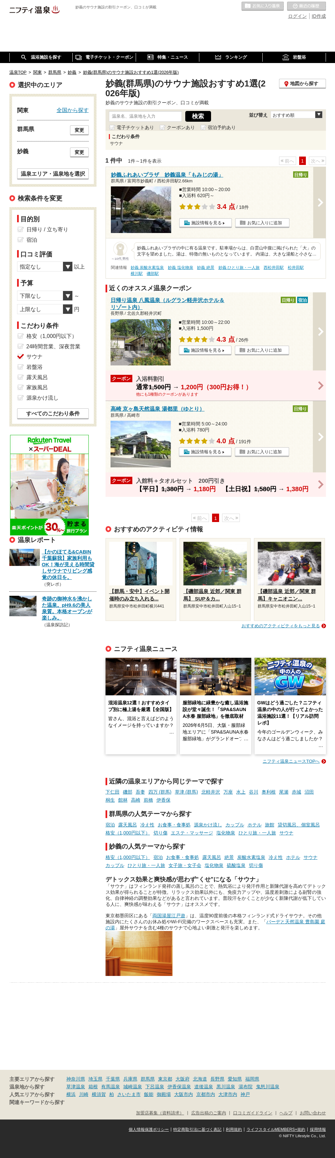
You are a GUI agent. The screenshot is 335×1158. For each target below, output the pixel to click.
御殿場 (164, 1094)
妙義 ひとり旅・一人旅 (239, 267)
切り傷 (160, 832)
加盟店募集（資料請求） (160, 1113)
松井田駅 (296, 267)
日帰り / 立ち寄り (47, 229)
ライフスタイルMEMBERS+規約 (276, 1129)
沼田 (309, 792)
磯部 (127, 792)
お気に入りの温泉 (263, 6)
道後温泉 (203, 1086)
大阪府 (183, 1079)
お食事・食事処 (174, 824)
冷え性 (147, 824)
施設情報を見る (206, 222)
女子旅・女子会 (185, 865)
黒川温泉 (225, 1086)
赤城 (296, 792)
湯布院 (246, 1086)
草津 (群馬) (186, 792)
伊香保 (163, 800)
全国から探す (73, 110)
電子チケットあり (135, 127)
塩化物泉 (225, 832)
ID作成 (319, 16)
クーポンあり (181, 127)
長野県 (217, 1079)
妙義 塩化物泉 (180, 267)
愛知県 (235, 1079)
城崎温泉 (132, 1086)
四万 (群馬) (160, 792)
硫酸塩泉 (236, 865)
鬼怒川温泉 (267, 1086)
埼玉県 (95, 1079)
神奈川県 (75, 1079)
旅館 (269, 824)
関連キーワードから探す (37, 1102)
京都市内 (205, 1094)
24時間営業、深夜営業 (53, 346)
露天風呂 (127, 824)
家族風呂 (37, 387)
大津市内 (227, 1094)
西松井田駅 (274, 267)
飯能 (148, 1094)
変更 (79, 130)
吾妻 (140, 792)
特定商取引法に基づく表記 (197, 1129)
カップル (234, 824)
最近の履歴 (306, 6)
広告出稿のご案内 (208, 1113)
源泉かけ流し (208, 824)
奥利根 (269, 792)
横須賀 (99, 1094)
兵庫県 (130, 1079)
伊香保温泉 (179, 1086)
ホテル (255, 824)
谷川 (253, 792)
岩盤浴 (34, 367)
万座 (228, 792)
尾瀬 (283, 792)
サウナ (286, 832)
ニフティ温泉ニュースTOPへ (291, 761)
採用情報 (318, 1129)
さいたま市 (129, 1094)
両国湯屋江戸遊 (168, 915)
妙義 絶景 (205, 267)
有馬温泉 (110, 1086)
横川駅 (137, 273)
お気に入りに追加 (264, 222)
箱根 (93, 1086)
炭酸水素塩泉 (251, 857)
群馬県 (148, 1079)
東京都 (165, 1079)
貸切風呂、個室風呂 (299, 824)
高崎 (135, 800)
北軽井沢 (210, 792)
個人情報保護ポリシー (149, 1129)
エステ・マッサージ (192, 832)
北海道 (200, 1079)
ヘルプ (285, 1113)
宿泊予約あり (222, 127)
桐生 (110, 800)
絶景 (229, 857)
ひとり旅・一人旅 (257, 832)
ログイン (297, 16)
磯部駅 (153, 273)
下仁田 (113, 792)
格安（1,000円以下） (128, 832)
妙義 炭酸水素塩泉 (147, 267)
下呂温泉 (154, 1086)
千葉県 (113, 1079)
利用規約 (234, 1129)
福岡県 (252, 1079)
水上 (241, 792)
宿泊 (110, 824)
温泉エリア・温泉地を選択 (53, 174)
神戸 (245, 1094)
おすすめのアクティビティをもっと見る (281, 625)
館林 (123, 800)
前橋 (148, 800)
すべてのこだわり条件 (53, 413)
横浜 (71, 1094)
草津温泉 (75, 1086)
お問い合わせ (313, 1113)
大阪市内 (183, 1094)
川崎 (83, 1094)
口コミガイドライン (252, 1113)
